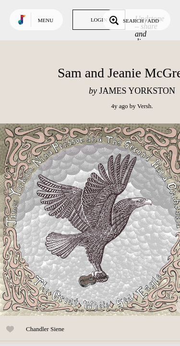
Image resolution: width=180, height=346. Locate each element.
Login (99, 20)
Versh (144, 106)
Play (96, 219)
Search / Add (133, 19)
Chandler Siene (45, 329)
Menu (45, 20)
